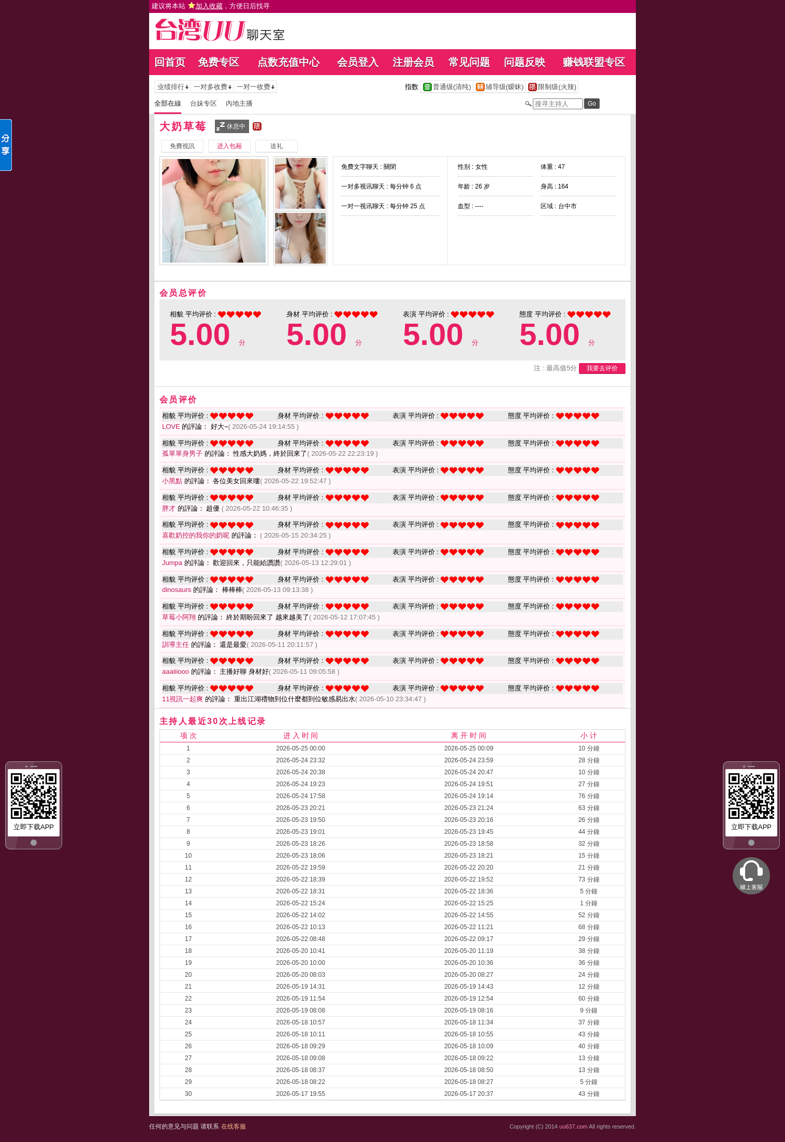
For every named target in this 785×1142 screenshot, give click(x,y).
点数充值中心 (288, 62)
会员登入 (358, 62)
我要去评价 (602, 368)
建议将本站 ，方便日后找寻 (211, 6)
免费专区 (218, 62)
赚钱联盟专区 (594, 62)
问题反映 (524, 62)
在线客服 (233, 1126)
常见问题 (469, 62)
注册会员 (413, 62)
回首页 (169, 62)
